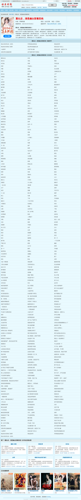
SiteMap (49, 496)
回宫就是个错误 (32, 346)
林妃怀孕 (56, 121)
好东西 (56, 222)
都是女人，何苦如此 (33, 383)
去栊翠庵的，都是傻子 (7, 388)
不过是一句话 (31, 423)
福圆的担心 (4, 317)
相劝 (55, 156)
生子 (29, 127)
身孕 (29, 121)
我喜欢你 (56, 394)
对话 (29, 58)
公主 (55, 177)
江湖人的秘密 (4, 264)
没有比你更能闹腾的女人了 (61, 322)
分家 (55, 119)
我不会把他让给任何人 (60, 333)
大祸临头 (3, 203)
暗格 (29, 87)
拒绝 (29, 79)
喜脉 (29, 132)
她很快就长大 (31, 304)
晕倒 (2, 135)
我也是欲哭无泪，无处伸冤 (34, 370)
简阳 (55, 124)
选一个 (2, 248)
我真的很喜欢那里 (58, 388)
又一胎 (2, 145)
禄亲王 (29, 169)
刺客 (29, 161)
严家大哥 (3, 243)
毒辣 (29, 187)
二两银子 (30, 216)
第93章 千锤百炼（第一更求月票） (67, 453)
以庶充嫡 (30, 116)
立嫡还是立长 (57, 71)
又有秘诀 (56, 198)
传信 (55, 203)
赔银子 (56, 182)
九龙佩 (29, 156)
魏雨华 (56, 291)
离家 (55, 60)
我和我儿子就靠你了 (6, 338)
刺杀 (2, 259)
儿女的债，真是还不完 (33, 359)
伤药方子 (30, 108)
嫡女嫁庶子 (57, 84)
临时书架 (39, 7)
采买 (55, 235)
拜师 (29, 63)
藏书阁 (2, 87)
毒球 (29, 219)
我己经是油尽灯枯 (32, 333)
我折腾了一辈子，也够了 (60, 378)
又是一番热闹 (4, 261)
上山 (2, 79)
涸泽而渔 (3, 251)
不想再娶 (3, 272)
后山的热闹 (57, 264)
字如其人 (30, 66)
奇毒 (55, 161)
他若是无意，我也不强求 (60, 351)
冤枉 (55, 169)
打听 (2, 71)
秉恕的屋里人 (31, 362)
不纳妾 (56, 248)
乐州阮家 (3, 214)
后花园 (29, 71)
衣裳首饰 (56, 111)
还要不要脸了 (57, 391)
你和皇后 (56, 320)
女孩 (29, 153)
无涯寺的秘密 (31, 375)
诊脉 (55, 95)
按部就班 (3, 169)
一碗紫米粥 (4, 396)
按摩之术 (30, 288)
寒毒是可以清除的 (58, 399)
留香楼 (2, 216)
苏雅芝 (2, 182)
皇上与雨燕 (30, 285)
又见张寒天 (4, 254)
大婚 (2, 108)
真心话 (2, 105)
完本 (16, 10)
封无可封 (3, 256)
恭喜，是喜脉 (4, 386)
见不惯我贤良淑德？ (59, 362)
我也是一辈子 (31, 328)
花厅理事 (3, 335)
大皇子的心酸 (31, 49)
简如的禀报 (30, 410)
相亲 (2, 314)
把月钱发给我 (31, 404)
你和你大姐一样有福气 (7, 330)
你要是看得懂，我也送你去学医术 (9, 380)
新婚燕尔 (3, 343)
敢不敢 (2, 240)
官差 (55, 174)
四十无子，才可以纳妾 (60, 372)
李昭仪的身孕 (57, 309)
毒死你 (56, 224)
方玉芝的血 (4, 410)
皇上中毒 (56, 275)
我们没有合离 (57, 296)
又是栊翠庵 (4, 357)
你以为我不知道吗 (32, 399)
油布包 (56, 214)
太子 (2, 187)
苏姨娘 (56, 185)
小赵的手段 (30, 291)
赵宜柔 (2, 82)
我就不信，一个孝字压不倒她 (8, 370)
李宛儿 (56, 370)
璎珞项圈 (30, 76)
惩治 (2, 100)
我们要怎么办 (4, 309)
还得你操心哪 (31, 367)
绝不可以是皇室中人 (59, 335)
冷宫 (55, 404)
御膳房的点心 (4, 328)
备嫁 (55, 105)
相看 (55, 82)
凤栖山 (29, 251)
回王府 (29, 95)
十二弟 (2, 193)
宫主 (29, 283)
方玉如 (2, 140)
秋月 (2, 238)
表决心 (56, 179)
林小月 (56, 108)
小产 (55, 74)
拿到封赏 (56, 301)
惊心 (2, 195)
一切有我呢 (30, 372)
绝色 (2, 206)
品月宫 (56, 283)
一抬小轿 (3, 185)
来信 (55, 201)
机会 (29, 259)
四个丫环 (30, 90)
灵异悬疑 (76, 10)
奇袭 (29, 142)
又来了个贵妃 (31, 388)
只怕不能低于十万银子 (7, 378)
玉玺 (2, 222)
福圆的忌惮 (30, 402)
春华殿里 (3, 269)
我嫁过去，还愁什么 (59, 312)
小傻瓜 (56, 140)
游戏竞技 (42, 10)
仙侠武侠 (29, 10)
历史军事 (36, 10)
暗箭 (2, 230)
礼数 (29, 195)
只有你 (29, 179)
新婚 (29, 177)
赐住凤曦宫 (4, 320)
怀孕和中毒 (30, 280)
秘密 (29, 68)
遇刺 (2, 161)
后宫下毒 (56, 407)
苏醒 (29, 190)
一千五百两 (57, 240)
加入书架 (7, 36)
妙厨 (13, 457)
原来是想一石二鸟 (32, 354)
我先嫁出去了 (57, 304)
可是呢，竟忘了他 (32, 378)
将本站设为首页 (6, 1)
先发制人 (30, 203)
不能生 (29, 224)
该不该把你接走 (58, 402)
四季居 (56, 386)
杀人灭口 (3, 227)
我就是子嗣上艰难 (58, 423)
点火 (55, 227)
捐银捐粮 (3, 142)
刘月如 (2, 63)
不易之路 (56, 63)
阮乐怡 (56, 132)
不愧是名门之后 (58, 396)
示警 (2, 150)
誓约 (55, 97)
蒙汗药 (56, 150)
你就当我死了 (4, 288)
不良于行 (56, 190)
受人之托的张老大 (5, 372)
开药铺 (56, 100)
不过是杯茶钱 (31, 415)
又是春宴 (30, 92)
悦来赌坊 (3, 417)
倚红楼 (56, 216)
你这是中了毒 (31, 338)
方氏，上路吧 (31, 412)
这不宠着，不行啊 (58, 349)
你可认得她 (57, 314)
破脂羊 (43, 490)
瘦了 (55, 256)
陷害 (2, 172)
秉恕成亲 (56, 359)
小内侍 (2, 164)
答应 (2, 198)
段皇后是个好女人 (58, 46)
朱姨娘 (2, 127)
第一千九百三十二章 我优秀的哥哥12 (41, 466)
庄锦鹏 (2, 137)
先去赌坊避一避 (58, 52)
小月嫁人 (30, 137)
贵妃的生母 (4, 325)
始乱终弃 (3, 177)
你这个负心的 (57, 420)
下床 (29, 198)
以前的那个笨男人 (32, 293)
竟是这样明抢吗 (32, 396)
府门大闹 (3, 97)
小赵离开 (3, 49)
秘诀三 (2, 201)
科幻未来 (49, 10)
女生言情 (22, 10)
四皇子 (29, 119)
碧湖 (55, 246)
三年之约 (30, 84)
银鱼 (2, 246)
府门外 (2, 95)
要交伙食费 (4, 407)
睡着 (55, 129)
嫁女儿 (2, 179)
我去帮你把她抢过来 (33, 46)
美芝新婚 (3, 362)
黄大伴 (29, 193)
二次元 (56, 10)
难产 (29, 145)
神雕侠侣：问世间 (5, 490)
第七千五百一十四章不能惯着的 (67, 466)
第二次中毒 (30, 211)
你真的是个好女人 (58, 417)
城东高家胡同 (4, 285)
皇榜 (55, 187)
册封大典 (3, 420)
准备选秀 (30, 261)
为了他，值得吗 (58, 346)
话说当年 (30, 97)
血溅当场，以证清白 (59, 354)
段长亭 (56, 272)
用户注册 (77, 1)
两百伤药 (56, 148)
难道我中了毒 (57, 325)
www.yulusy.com (73, 5)
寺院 (29, 60)
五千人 (56, 145)
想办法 (2, 60)
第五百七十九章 (9, 453)
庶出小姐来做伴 (58, 285)
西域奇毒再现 (31, 343)
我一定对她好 (57, 367)
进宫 (29, 111)
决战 (55, 251)
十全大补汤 (30, 201)
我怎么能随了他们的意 (60, 380)
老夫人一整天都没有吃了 (7, 399)
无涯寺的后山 (31, 264)
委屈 (29, 243)
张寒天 (56, 206)
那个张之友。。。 (58, 365)
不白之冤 (56, 277)
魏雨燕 (56, 164)
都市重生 (69, 10)
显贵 (29, 222)
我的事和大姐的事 (32, 306)
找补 (2, 174)
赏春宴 (2, 76)
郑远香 (2, 84)
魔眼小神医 (14, 444)
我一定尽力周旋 (5, 423)
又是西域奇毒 (31, 341)
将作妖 (67, 444)
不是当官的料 (4, 277)
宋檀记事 (40, 444)
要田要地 (56, 166)
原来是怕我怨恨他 (5, 383)
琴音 (55, 92)
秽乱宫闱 (3, 425)
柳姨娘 (2, 111)
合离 (55, 259)
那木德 (56, 103)
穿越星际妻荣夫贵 (67, 457)
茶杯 (29, 135)
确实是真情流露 (5, 412)
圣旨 (55, 254)
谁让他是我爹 (31, 325)
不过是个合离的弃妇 (6, 312)
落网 (2, 156)
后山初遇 (56, 68)
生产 (29, 140)
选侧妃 (29, 254)
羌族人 (29, 103)
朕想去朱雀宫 (57, 357)
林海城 (56, 116)
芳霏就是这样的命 (32, 44)
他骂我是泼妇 (31, 317)
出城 (2, 153)
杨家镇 (29, 238)
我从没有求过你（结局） (54, 24)
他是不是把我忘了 (5, 304)
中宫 (55, 127)
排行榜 (11, 10)
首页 (2, 10)
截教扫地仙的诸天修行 (40, 457)
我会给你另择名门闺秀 (7, 46)
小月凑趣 (3, 116)
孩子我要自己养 (58, 293)
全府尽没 (30, 209)
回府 (2, 66)
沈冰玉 (56, 58)
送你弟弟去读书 (5, 394)
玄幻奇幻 (62, 10)
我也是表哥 (57, 44)
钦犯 (29, 214)
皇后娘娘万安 (31, 298)
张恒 (55, 66)
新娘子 (56, 341)
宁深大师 (30, 267)
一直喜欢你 (4, 306)
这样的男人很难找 (32, 365)
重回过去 (3, 58)
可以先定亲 (57, 306)
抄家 (55, 412)
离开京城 (3, 275)
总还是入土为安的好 (6, 333)
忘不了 (29, 235)
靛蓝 (55, 172)
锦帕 (55, 158)
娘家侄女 (3, 121)
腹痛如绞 (56, 269)
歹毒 (2, 219)
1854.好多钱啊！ (36, 453)
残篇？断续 (30, 275)
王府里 (29, 82)
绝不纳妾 (3, 166)
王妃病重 (3, 92)
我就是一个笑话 (58, 415)
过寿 (29, 230)
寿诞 (55, 232)
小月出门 (56, 113)
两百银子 (30, 113)
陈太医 (2, 113)
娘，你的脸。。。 (5, 298)
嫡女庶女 (3, 124)
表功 (55, 142)
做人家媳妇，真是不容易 (34, 335)
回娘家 (2, 211)
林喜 (55, 87)
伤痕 (29, 172)
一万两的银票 (31, 309)
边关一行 (30, 124)
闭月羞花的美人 (5, 293)
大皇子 (56, 135)
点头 (29, 166)
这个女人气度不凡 (32, 320)
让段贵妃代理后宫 (5, 349)
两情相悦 (3, 158)
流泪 (2, 190)
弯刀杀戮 (17, 490)
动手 (29, 227)
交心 (29, 105)
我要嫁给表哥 (4, 404)
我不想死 (30, 420)
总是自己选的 (31, 351)
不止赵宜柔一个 (58, 343)
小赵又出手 (30, 312)
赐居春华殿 (57, 261)
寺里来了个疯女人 (32, 301)
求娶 (2, 68)
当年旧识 (3, 283)
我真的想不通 (31, 322)
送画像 (29, 272)
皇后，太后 (57, 219)
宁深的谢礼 (57, 375)
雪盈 (29, 206)
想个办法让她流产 (58, 288)
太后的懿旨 (57, 317)
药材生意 (3, 391)
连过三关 (3, 267)
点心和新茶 (4, 280)
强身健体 (56, 137)
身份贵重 (30, 158)
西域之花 (30, 164)
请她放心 (56, 330)
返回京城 (3, 148)
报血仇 (29, 174)
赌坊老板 (30, 417)
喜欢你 (29, 100)
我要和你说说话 (5, 296)
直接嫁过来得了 (32, 330)
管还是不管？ (31, 277)
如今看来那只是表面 (33, 394)
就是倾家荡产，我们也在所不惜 (9, 341)
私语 (2, 232)
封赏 (2, 235)
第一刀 (56, 238)
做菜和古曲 (30, 269)
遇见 (55, 153)
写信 (55, 79)
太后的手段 (4, 322)
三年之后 (3, 402)
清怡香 (29, 185)
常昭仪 (2, 291)
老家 (55, 211)
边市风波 (3, 119)
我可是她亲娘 (57, 298)
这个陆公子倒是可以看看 (7, 367)
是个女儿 (56, 280)
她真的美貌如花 (5, 301)
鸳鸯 (2, 132)
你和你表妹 (30, 357)
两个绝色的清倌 (5, 351)
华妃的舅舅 (30, 407)
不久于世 (3, 346)
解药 (29, 74)
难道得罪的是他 (32, 349)
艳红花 (56, 90)
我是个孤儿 (30, 386)
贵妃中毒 (3, 354)
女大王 (29, 246)
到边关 (2, 103)
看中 (55, 76)
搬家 (55, 243)
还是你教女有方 (5, 365)
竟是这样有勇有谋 (32, 391)
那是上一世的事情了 (59, 338)
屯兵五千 (30, 150)
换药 (29, 248)
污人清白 (30, 182)
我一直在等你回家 (32, 296)
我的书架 (45, 7)
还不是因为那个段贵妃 (33, 52)
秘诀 (55, 195)
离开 (29, 256)
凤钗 (29, 240)
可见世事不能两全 (5, 375)
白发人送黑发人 (58, 328)
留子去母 (30, 380)
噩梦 (55, 193)
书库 (6, 10)
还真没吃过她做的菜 (6, 52)
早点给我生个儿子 (58, 383)
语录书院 (9, 5)
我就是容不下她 (5, 415)
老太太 (29, 129)
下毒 (55, 209)
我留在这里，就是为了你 (60, 49)
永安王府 (3, 129)
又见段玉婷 (30, 314)
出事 (2, 209)
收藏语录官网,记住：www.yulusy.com (20, 1)
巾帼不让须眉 (4, 359)
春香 (29, 148)
